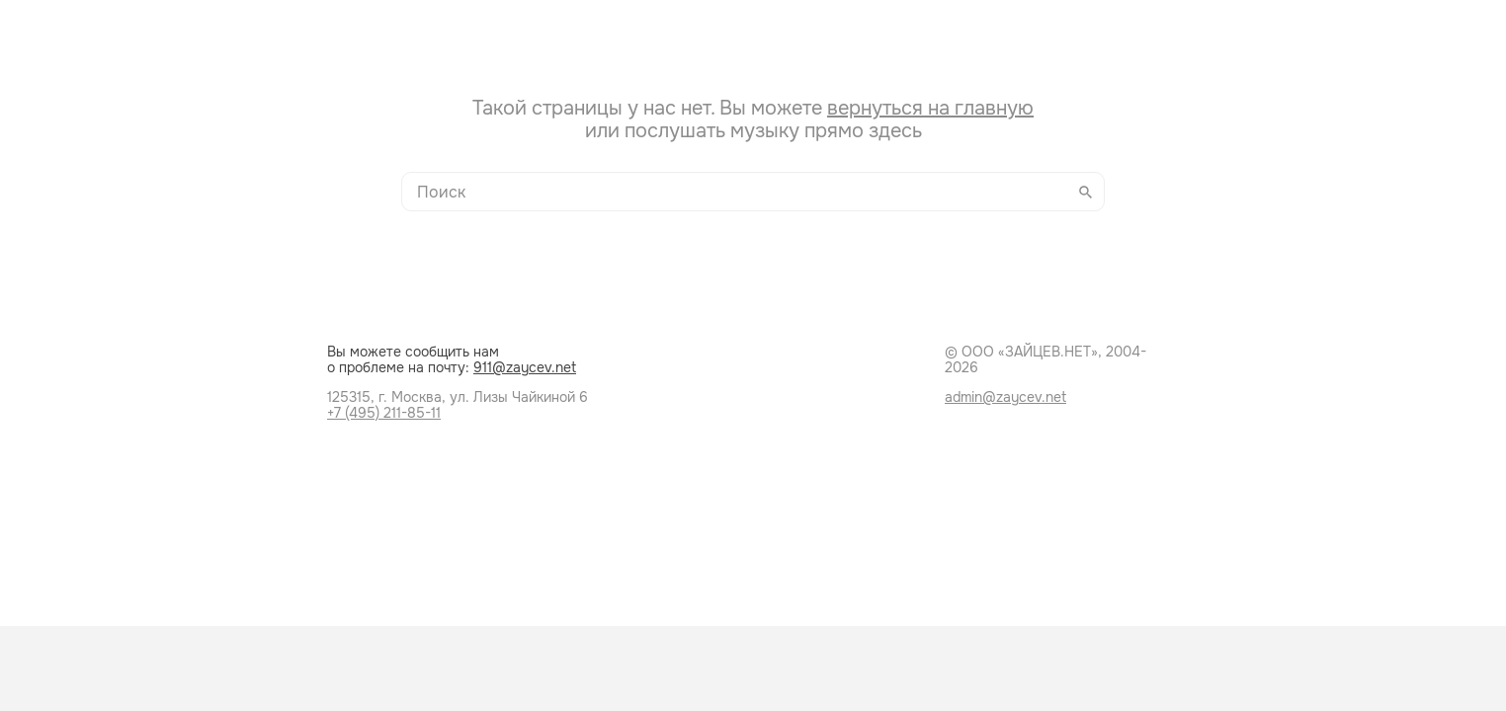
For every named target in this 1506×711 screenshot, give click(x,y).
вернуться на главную (930, 108)
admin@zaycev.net (1005, 397)
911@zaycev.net (524, 367)
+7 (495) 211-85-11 (384, 413)
